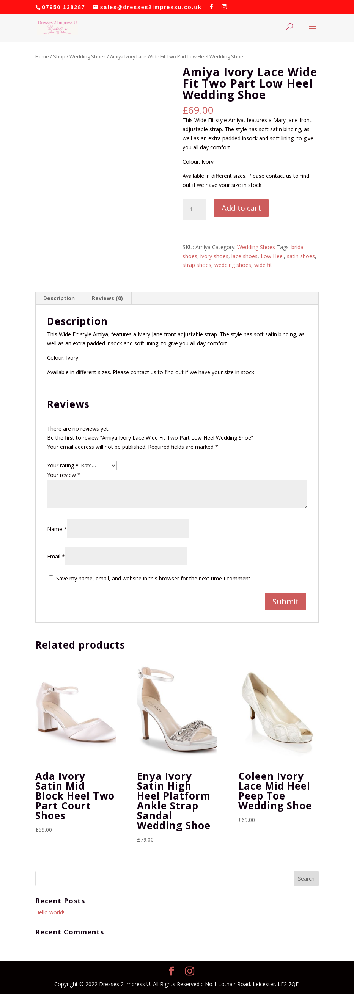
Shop (59, 56)
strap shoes (197, 264)
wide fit (263, 264)
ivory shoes (214, 256)
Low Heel (272, 256)
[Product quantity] (194, 209)
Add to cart (241, 208)
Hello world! (49, 912)
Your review (63, 474)
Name (57, 529)
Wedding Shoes (87, 56)
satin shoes (301, 256)
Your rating (63, 465)
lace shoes (244, 256)
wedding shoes (232, 264)
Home (42, 56)
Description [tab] (59, 298)
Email (56, 556)
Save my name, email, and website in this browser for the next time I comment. (154, 578)
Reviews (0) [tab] (107, 298)
